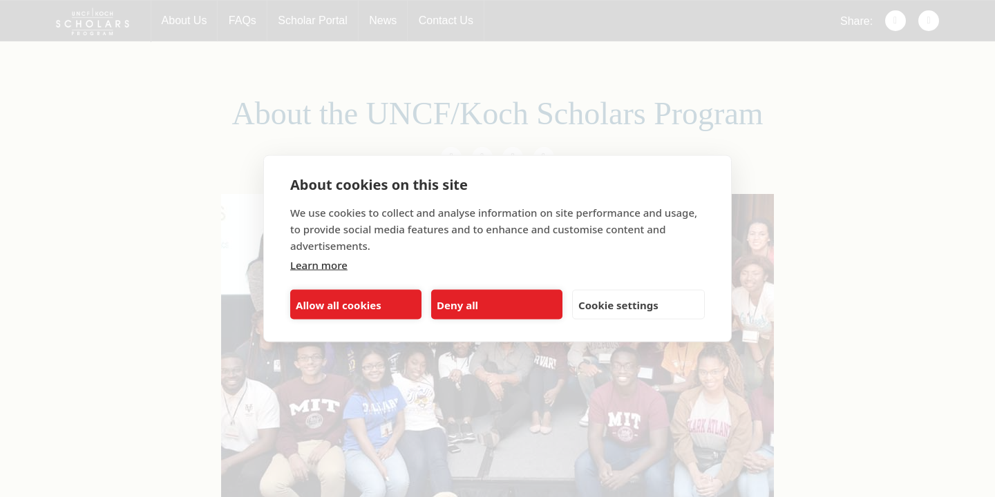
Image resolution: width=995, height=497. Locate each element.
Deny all (457, 304)
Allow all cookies (338, 304)
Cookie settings (618, 304)
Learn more (319, 265)
